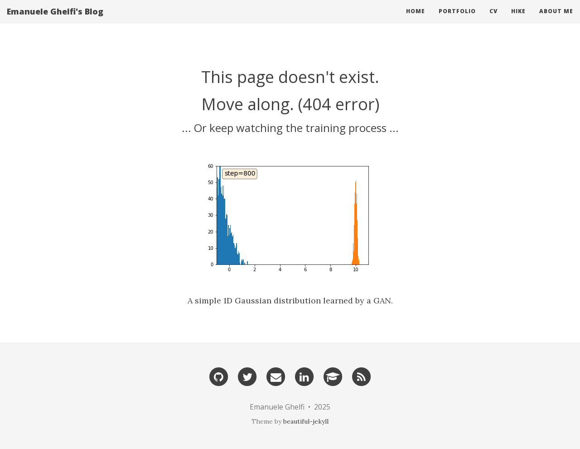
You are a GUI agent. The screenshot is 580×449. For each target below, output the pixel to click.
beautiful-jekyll (306, 421)
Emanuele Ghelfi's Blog (55, 20)
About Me (556, 20)
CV (493, 20)
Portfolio (457, 20)
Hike (518, 20)
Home (415, 20)
